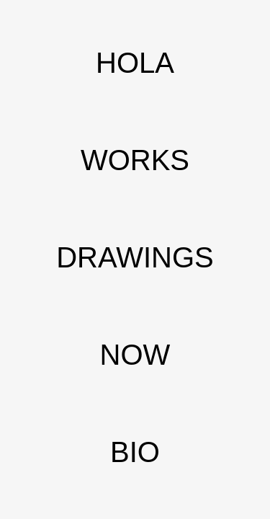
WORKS (135, 160)
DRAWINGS (135, 257)
